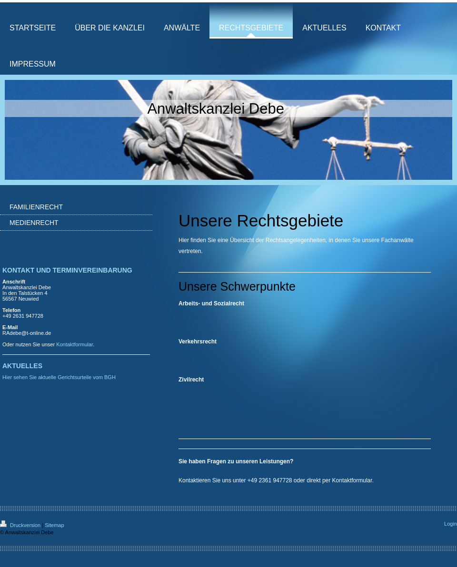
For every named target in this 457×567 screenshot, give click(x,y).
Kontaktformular (352, 480)
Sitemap (54, 525)
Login (450, 524)
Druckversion (21, 525)
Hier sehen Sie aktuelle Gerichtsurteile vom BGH (59, 377)
